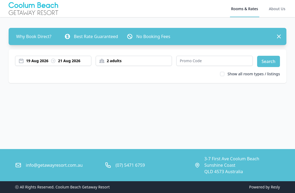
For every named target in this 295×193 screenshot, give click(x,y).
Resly (275, 187)
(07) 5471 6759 (130, 165)
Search (268, 61)
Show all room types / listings (254, 73)
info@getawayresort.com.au (54, 165)
